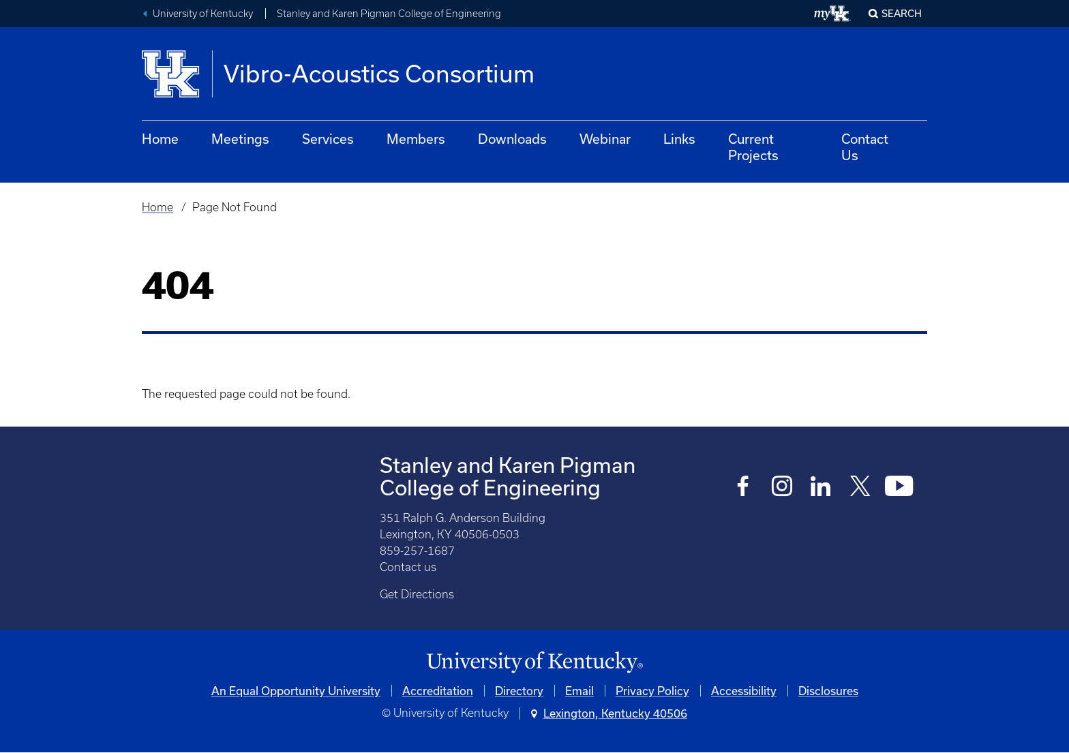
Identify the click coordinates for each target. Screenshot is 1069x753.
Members (416, 139)
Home (160, 139)
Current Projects (753, 147)
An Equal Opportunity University (295, 690)
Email (579, 690)
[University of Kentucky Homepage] (534, 662)
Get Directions (417, 594)
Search (902, 13)
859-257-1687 (417, 550)
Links (679, 139)
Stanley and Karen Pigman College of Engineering (389, 13)
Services (328, 139)
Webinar (605, 139)
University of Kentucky (203, 13)
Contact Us (864, 147)
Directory (519, 690)
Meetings (240, 139)
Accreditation (437, 690)
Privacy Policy (652, 690)
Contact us (408, 567)
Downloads (512, 139)
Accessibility (744, 690)
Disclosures (828, 690)
